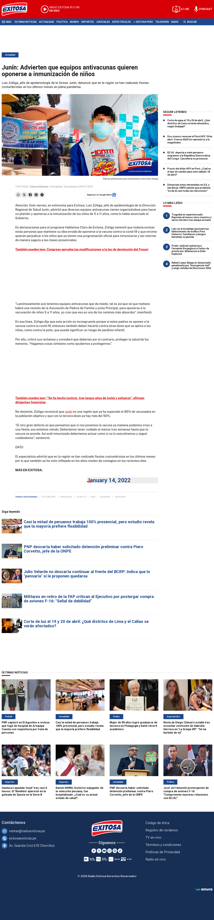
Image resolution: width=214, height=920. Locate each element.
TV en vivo (153, 837)
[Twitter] (99, 850)
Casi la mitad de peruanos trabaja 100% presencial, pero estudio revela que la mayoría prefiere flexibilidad (89, 524)
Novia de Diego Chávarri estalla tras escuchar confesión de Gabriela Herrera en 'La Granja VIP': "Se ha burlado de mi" (186, 727)
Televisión (162, 22)
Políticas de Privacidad (162, 852)
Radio (174, 22)
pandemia (105, 496)
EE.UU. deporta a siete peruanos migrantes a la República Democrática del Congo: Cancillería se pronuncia (188, 155)
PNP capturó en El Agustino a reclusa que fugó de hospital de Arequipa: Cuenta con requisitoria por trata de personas (26, 727)
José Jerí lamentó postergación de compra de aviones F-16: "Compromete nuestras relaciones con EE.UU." (186, 793)
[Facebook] (93, 850)
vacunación (120, 496)
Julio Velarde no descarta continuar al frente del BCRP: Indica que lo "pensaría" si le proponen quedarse (87, 573)
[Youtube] (104, 850)
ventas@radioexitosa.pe (27, 831)
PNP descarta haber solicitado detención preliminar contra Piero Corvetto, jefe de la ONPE (83, 549)
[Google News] (115, 850)
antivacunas (66, 496)
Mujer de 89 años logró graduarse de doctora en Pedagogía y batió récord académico (133, 726)
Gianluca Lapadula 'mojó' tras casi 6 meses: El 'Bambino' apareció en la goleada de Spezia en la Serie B (24, 791)
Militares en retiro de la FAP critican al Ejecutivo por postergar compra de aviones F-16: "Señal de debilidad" (89, 598)
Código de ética (157, 823)
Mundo (74, 22)
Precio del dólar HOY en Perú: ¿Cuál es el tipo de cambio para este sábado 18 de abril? (189, 171)
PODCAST (205, 9)
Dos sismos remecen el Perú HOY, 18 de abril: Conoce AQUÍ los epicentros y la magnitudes (189, 139)
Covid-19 (81, 496)
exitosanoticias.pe (22, 838)
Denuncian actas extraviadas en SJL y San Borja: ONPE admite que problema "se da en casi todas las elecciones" (188, 187)
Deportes (87, 22)
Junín (68, 411)
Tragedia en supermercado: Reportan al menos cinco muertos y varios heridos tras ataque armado (191, 217)
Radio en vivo (155, 859)
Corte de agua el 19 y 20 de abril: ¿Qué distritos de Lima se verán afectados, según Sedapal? (188, 123)
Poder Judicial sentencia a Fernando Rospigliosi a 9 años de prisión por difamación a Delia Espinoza (190, 249)
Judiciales (103, 22)
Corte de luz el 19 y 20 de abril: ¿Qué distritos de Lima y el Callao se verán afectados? (86, 623)
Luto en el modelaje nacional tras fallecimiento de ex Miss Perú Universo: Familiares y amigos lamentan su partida (190, 232)
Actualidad (46, 22)
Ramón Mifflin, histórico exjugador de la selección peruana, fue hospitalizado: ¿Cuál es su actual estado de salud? (79, 793)
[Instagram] (109, 850)
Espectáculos (121, 22)
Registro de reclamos (161, 830)
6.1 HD (185, 9)
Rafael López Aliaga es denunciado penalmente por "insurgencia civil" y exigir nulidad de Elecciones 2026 (191, 265)
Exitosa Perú (144, 22)
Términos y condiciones (163, 845)
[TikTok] (120, 850)
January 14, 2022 (109, 480)
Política (62, 22)
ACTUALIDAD (48, 496)
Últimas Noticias (26, 22)
